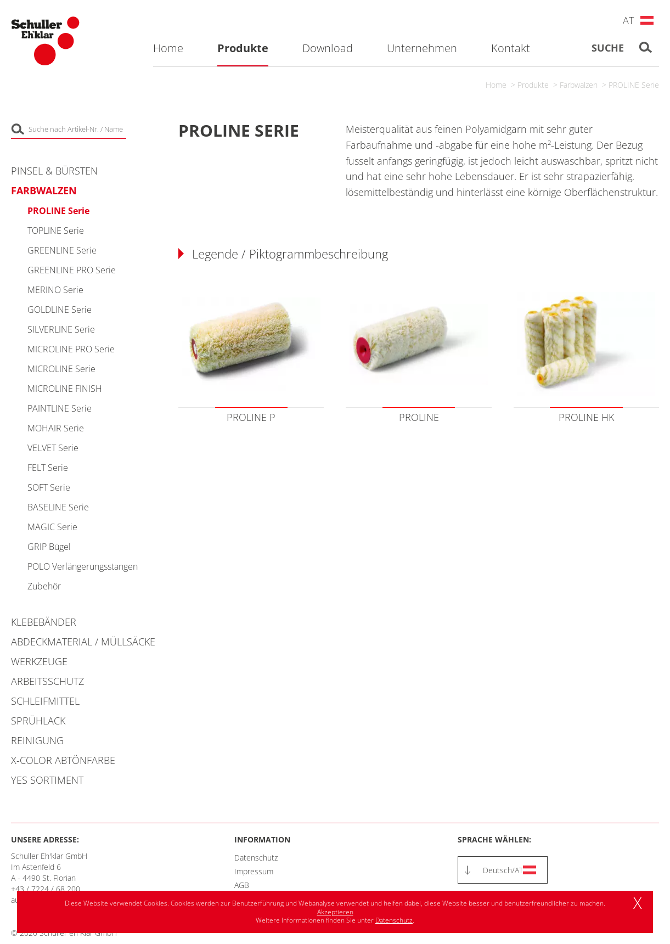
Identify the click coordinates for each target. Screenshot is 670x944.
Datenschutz (256, 857)
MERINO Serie (55, 290)
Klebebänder (43, 621)
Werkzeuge (39, 661)
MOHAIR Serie (55, 428)
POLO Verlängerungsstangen (82, 566)
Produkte (533, 85)
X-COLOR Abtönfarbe (63, 760)
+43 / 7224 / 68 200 (45, 889)
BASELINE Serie (58, 507)
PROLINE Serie (634, 85)
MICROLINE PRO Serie (71, 349)
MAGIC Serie (52, 527)
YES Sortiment (47, 779)
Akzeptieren (335, 912)
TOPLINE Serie (55, 230)
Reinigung (37, 740)
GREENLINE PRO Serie (71, 270)
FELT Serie (47, 468)
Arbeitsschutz (47, 681)
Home (496, 85)
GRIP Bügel (49, 547)
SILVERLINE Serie (61, 329)
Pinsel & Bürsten (54, 170)
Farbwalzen (579, 85)
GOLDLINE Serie (59, 310)
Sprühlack (38, 720)
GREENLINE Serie (62, 250)
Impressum (253, 871)
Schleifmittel (45, 700)
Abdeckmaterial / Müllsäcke (83, 641)
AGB (241, 885)
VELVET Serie (52, 448)
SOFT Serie (48, 487)
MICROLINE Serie (61, 369)
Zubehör (44, 586)
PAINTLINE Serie (59, 408)
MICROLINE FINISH (64, 389)
